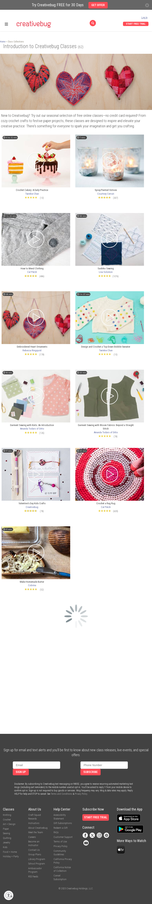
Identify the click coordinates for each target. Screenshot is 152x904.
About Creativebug (37, 827)
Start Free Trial (136, 23)
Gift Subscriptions (63, 823)
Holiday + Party (11, 856)
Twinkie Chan (32, 193)
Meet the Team (35, 832)
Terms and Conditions (61, 794)
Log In (144, 17)
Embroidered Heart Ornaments (32, 346)
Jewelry (6, 842)
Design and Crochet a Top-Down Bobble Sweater (105, 346)
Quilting (7, 838)
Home (2, 41)
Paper (6, 828)
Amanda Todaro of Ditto (32, 428)
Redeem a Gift (61, 827)
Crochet (7, 819)
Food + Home (10, 851)
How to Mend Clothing (32, 268)
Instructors (33, 823)
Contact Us (34, 849)
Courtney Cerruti (105, 193)
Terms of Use (60, 841)
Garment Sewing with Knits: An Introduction (32, 425)
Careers (32, 837)
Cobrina (32, 585)
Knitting (7, 814)
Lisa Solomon (106, 271)
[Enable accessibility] (8, 895)
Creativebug (32, 507)
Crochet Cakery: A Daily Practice (32, 190)
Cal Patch (32, 271)
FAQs (56, 832)
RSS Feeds (33, 876)
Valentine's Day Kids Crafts (32, 503)
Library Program (36, 859)
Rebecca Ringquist (32, 350)
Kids (5, 847)
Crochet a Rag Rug (105, 503)
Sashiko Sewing (106, 268)
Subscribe (90, 772)
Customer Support (63, 837)
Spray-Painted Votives (106, 190)
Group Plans (34, 854)
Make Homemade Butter (32, 581)
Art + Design (9, 824)
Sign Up (21, 772)
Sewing (6, 833)
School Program (36, 863)
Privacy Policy (81, 794)
